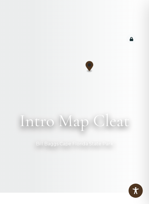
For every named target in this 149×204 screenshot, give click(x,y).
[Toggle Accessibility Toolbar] (135, 190)
